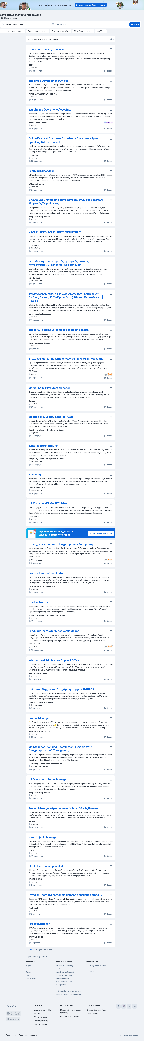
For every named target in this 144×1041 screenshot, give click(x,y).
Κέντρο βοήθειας (41, 1021)
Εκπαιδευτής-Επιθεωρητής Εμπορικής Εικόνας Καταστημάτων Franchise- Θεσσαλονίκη (59, 263)
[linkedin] (134, 1006)
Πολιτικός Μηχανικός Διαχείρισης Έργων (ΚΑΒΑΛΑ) (62, 689)
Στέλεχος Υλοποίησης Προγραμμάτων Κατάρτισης (61, 544)
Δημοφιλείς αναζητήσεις (37, 957)
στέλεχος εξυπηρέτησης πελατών (68, 991)
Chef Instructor (38, 602)
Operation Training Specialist (47, 49)
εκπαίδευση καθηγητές (64, 966)
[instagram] (124, 1006)
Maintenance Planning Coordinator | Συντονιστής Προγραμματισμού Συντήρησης (60, 748)
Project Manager (39, 718)
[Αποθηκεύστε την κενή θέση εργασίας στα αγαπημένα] (111, 49)
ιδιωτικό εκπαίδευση (63, 988)
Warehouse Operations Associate (50, 109)
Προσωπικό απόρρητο (28, 1035)
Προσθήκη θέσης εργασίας (71, 1016)
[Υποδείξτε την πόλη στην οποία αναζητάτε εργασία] (75, 24)
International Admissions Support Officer (55, 660)
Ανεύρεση (135, 24)
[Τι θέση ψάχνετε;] (25, 24)
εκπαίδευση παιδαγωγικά (65, 972)
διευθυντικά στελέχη (63, 969)
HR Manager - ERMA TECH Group (49, 503)
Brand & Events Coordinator (46, 573)
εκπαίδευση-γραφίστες (64, 978)
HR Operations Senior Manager (48, 779)
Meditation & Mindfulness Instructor (51, 416)
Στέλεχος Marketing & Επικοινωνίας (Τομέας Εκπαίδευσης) (66, 358)
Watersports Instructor (43, 445)
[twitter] (129, 1006)
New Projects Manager (43, 837)
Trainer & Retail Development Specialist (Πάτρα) (59, 329)
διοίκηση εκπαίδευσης (64, 981)
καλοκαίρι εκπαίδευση (64, 975)
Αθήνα (28, 966)
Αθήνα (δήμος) (31, 978)
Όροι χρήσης (11, 1035)
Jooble (135, 1035)
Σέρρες (28, 972)
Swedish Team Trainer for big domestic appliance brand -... (65, 895)
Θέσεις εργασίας (40, 1017)
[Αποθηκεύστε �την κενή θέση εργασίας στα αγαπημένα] (111, 81)
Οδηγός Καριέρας (94, 1013)
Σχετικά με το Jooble (42, 1010)
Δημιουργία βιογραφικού (101, 533)
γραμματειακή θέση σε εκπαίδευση (68, 994)
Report (108, 71)
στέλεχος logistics (62, 985)
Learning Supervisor (41, 171)
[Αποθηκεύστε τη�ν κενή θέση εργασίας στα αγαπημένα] (111, 261)
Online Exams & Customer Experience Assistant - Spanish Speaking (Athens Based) (65, 140)
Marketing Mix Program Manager (49, 388)
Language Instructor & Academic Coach (54, 631)
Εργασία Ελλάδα (40, 1024)
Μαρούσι (29, 969)
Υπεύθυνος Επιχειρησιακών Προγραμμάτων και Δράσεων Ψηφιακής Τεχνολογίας (66, 201)
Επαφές (37, 1013)
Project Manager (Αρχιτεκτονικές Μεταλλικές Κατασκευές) (67, 808)
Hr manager (36, 474)
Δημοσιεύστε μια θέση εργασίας (90, 5)
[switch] (112, 39)
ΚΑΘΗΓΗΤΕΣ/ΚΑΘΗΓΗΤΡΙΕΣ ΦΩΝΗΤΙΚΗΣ (55, 232)
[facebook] (118, 1006)
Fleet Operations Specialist (46, 866)
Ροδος (28, 975)
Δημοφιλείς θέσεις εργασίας (96, 966)
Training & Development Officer (48, 80)
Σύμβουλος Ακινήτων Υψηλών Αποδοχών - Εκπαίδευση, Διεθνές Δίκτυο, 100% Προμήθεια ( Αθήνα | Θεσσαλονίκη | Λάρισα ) (66, 297)
